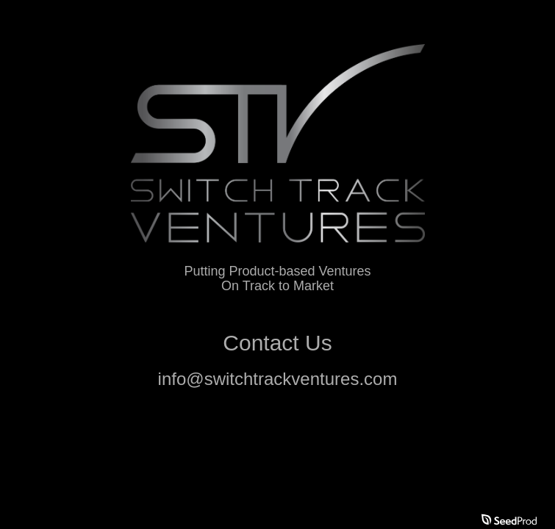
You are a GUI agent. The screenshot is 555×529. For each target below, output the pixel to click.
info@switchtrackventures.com (278, 379)
